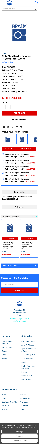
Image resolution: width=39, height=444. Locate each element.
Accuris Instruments (28, 341)
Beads (23, 362)
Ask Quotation (7, 347)
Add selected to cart (25, 149)
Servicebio (24, 402)
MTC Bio (5, 409)
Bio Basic (5, 406)
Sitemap (5, 359)
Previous (33, 217)
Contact (4, 351)
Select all (8, 149)
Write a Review (7, 62)
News (4, 355)
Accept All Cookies (19, 441)
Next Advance (25, 398)
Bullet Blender (26, 380)
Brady (4, 395)
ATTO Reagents (27, 359)
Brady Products (27, 376)
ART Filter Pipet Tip (28, 355)
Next (36, 217)
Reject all (19, 436)
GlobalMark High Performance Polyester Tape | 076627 (27, 246)
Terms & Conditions (19, 421)
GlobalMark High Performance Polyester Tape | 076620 (8, 246)
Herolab (23, 395)
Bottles (24, 372)
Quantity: (6, 103)
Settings (19, 431)
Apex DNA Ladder (27, 345)
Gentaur (4, 398)
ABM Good (24, 406)
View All (23, 409)
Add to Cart (10, 239)
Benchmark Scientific (9, 402)
